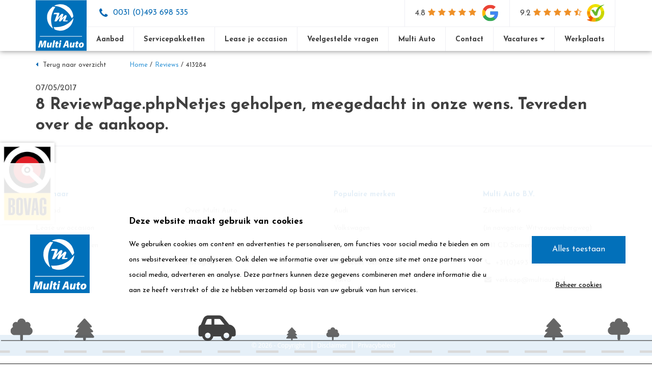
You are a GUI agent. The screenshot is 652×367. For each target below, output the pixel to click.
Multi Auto (417, 39)
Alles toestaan (578, 249)
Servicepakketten (174, 39)
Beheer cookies (578, 285)
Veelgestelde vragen (342, 39)
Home (138, 65)
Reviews (167, 65)
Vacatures (524, 39)
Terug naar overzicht (71, 65)
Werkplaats (584, 39)
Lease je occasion (256, 39)
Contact (469, 39)
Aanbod (110, 39)
